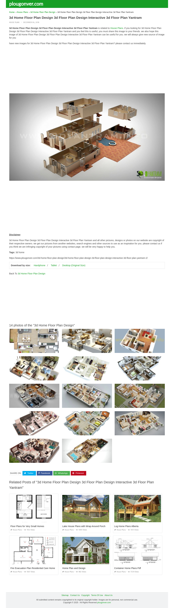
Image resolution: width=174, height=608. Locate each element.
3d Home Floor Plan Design (31, 273)
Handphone (39, 265)
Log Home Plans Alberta (126, 526)
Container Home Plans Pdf (127, 568)
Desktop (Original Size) (73, 265)
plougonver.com (26, 4)
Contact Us (75, 595)
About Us (108, 595)
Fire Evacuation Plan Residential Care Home (32, 568)
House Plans (14, 22)
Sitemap (65, 595)
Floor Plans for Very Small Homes (27, 526)
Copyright (85, 595)
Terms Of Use (97, 595)
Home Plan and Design (73, 568)
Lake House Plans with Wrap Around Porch (83, 526)
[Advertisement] (87, 69)
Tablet (54, 265)
